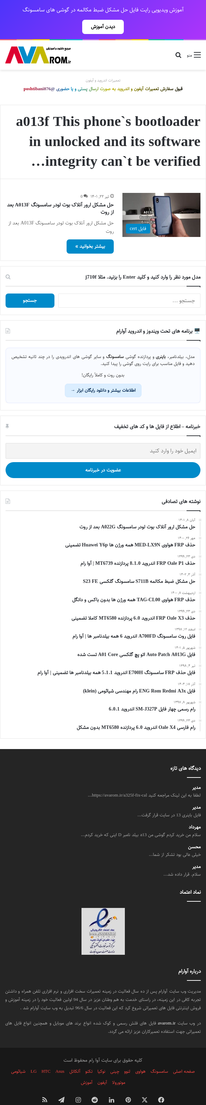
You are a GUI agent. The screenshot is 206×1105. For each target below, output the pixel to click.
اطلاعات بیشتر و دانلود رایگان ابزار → (103, 375)
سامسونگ (159, 1056)
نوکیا (101, 1056)
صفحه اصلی (184, 1056)
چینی (114, 1056)
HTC (46, 1056)
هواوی (140, 1056)
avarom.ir (166, 1007)
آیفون (102, 1067)
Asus (60, 1056)
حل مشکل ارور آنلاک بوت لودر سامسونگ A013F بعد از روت (60, 193)
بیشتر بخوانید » (90, 231)
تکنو (89, 1056)
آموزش (87, 1067)
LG (33, 1056)
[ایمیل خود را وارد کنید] (103, 435)
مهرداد (195, 812)
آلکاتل (74, 1056)
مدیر (196, 772)
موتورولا (118, 1067)
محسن (194, 831)
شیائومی (18, 1056)
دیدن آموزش (103, 27)
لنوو (127, 1056)
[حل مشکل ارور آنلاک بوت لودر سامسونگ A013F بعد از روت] (161, 200)
